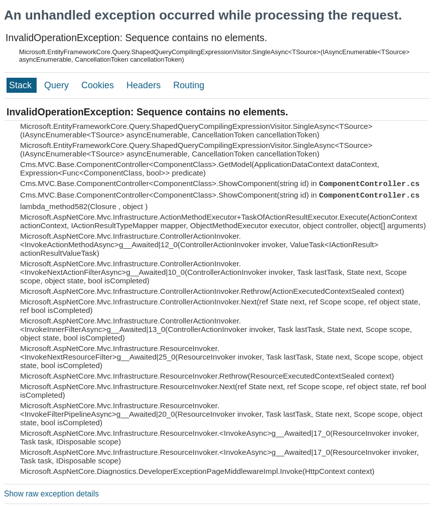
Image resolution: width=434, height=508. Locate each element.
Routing (188, 85)
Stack (21, 85)
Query (57, 85)
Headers (144, 85)
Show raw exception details (51, 493)
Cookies (98, 85)
